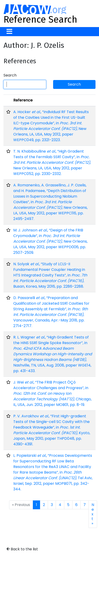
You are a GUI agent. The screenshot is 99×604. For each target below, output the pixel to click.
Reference (23, 100)
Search (10, 75)
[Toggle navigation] (9, 31)
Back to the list (22, 549)
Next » (93, 514)
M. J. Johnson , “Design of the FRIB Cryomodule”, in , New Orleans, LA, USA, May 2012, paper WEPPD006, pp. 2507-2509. (50, 241)
